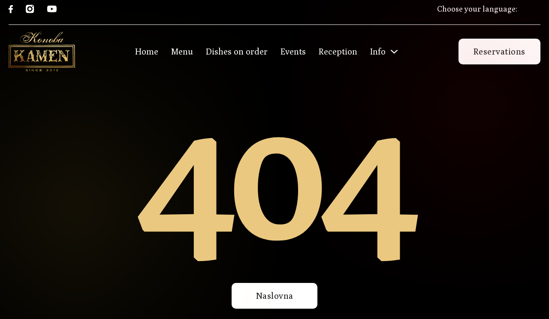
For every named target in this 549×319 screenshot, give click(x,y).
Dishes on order (237, 51)
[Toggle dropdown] (394, 51)
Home (146, 51)
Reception (338, 51)
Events (293, 51)
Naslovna (274, 296)
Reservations (499, 51)
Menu (182, 51)
